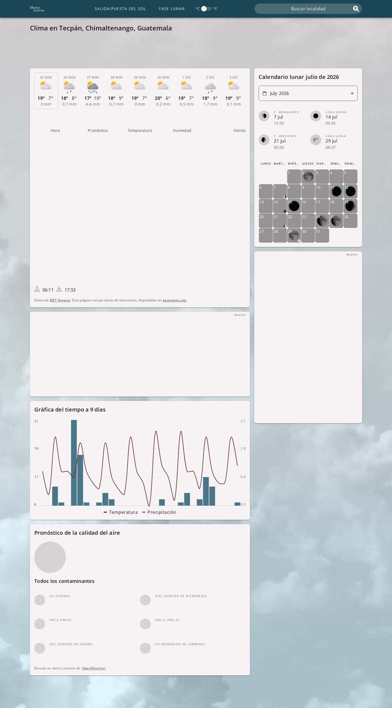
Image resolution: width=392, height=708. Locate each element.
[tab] (46, 91)
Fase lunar (172, 8)
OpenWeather (93, 668)
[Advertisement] (193, 51)
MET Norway (60, 300)
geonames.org (174, 300)
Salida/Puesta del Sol (120, 8)
